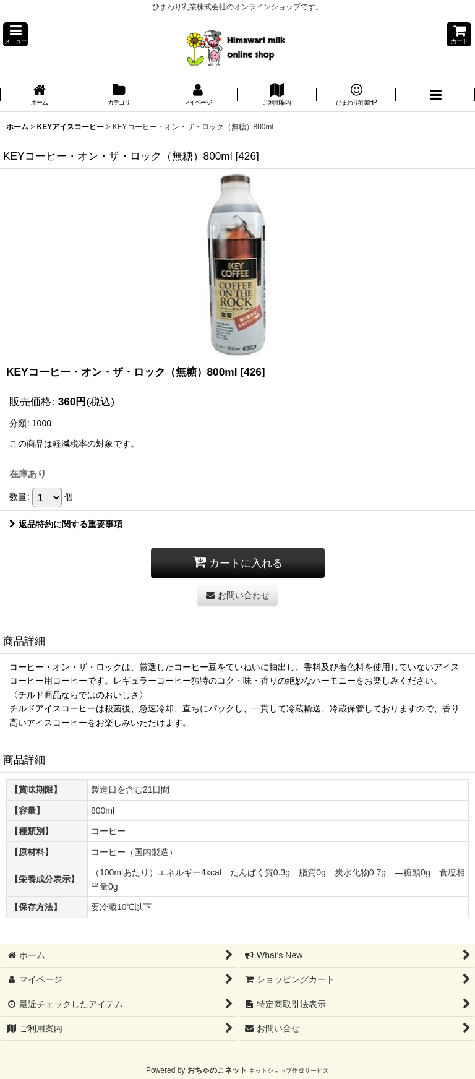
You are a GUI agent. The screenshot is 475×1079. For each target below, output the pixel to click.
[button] (15, 34)
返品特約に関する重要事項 (65, 524)
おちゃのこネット (217, 1070)
